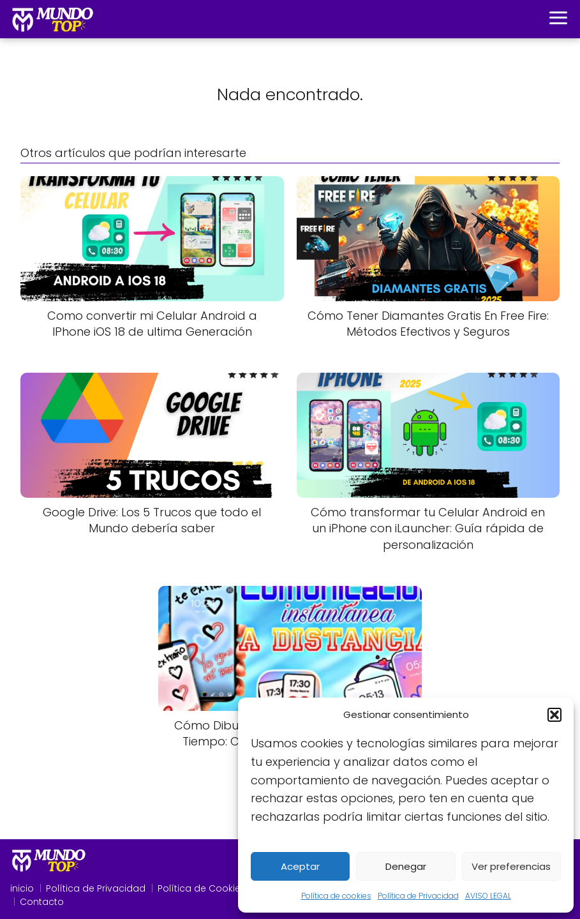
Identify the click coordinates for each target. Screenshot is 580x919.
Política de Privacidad (418, 895)
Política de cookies (336, 895)
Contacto (42, 901)
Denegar (405, 866)
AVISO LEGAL (488, 895)
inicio (22, 888)
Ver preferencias (511, 866)
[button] (554, 714)
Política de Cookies (202, 888)
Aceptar (300, 866)
